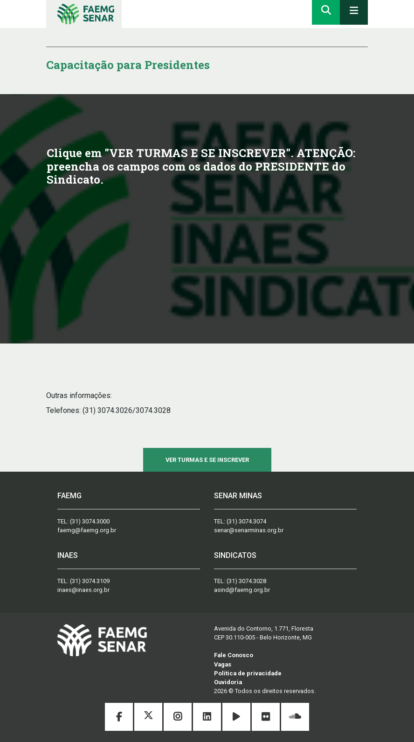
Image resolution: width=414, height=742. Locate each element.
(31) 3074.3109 (90, 580)
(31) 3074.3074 (246, 521)
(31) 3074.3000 (90, 521)
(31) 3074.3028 (246, 580)
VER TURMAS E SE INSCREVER (207, 459)
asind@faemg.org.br (242, 589)
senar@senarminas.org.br (248, 530)
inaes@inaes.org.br (83, 589)
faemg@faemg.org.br (86, 530)
